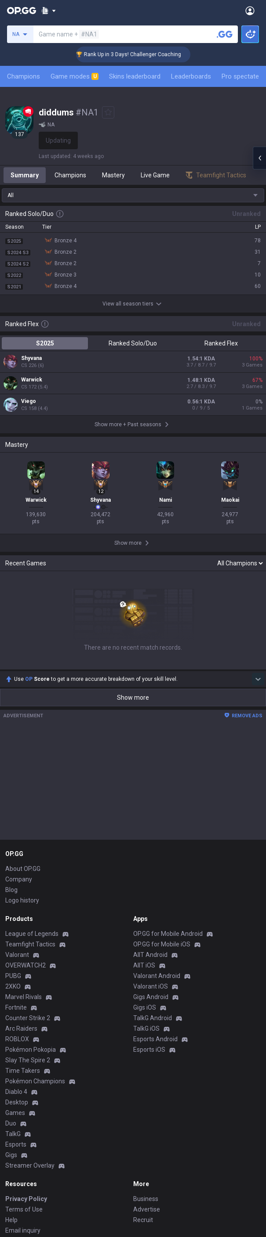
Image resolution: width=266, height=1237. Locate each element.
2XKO (13, 879)
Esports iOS (149, 942)
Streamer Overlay (30, 1058)
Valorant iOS (150, 879)
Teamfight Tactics (30, 837)
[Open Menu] (250, 10)
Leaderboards (191, 76)
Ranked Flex (221, 343)
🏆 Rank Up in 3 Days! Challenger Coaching (138, 54)
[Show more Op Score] (258, 572)
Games (15, 1006)
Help (11, 1113)
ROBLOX (17, 932)
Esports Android (155, 932)
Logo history (22, 793)
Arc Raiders (21, 921)
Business (145, 1092)
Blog (11, 783)
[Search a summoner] (224, 34)
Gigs (11, 1048)
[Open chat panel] (259, 158)
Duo (10, 1016)
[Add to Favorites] (108, 112)
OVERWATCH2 (25, 858)
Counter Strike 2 (27, 911)
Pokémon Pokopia (30, 942)
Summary (25, 175)
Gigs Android (150, 890)
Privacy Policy (26, 1092)
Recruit (143, 1113)
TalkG (13, 1027)
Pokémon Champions (35, 974)
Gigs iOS (144, 900)
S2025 (45, 343)
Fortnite (16, 900)
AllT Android (150, 848)
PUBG (13, 869)
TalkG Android (152, 911)
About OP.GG (22, 762)
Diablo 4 (16, 985)
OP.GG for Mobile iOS (161, 837)
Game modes (74, 76)
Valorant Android (156, 869)
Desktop (16, 995)
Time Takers (22, 963)
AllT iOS (144, 858)
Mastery (113, 175)
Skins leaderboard (134, 76)
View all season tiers (133, 303)
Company (18, 772)
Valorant (17, 848)
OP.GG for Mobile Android (168, 827)
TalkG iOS (146, 921)
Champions (23, 76)
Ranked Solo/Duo (133, 343)
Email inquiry (22, 1123)
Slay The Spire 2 (27, 953)
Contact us (20, 1134)
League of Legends (31, 827)
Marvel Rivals (23, 890)
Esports (15, 1037)
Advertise (146, 1102)
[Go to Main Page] (21, 10)
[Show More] (49, 10)
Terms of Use (24, 1102)
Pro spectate (240, 76)
